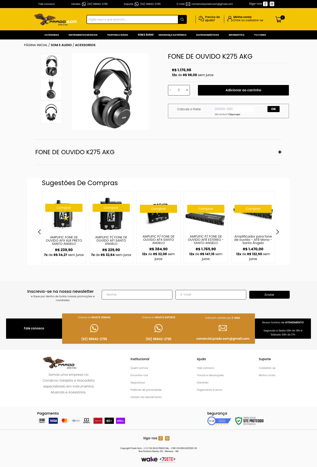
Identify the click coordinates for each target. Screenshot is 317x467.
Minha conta (267, 375)
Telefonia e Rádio (117, 34)
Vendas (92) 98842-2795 (89, 4)
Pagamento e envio (209, 390)
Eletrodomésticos (207, 34)
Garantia (202, 382)
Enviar (269, 294)
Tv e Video (260, 34)
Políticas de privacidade (146, 390)
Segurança (137, 382)
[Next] (278, 232)
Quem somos (139, 368)
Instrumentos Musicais (83, 34)
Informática (236, 34)
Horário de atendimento (146, 397)
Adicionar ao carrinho (243, 90)
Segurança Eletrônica (172, 34)
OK (273, 109)
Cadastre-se (267, 368)
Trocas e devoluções (210, 375)
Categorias (51, 34)
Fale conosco (205, 368)
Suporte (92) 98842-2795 (142, 4)
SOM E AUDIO (61, 45)
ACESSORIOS (85, 45)
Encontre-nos (139, 375)
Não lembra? (227, 114)
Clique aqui (234, 114)
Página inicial (36, 45)
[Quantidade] (179, 90)
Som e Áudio (146, 34)
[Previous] (39, 232)
